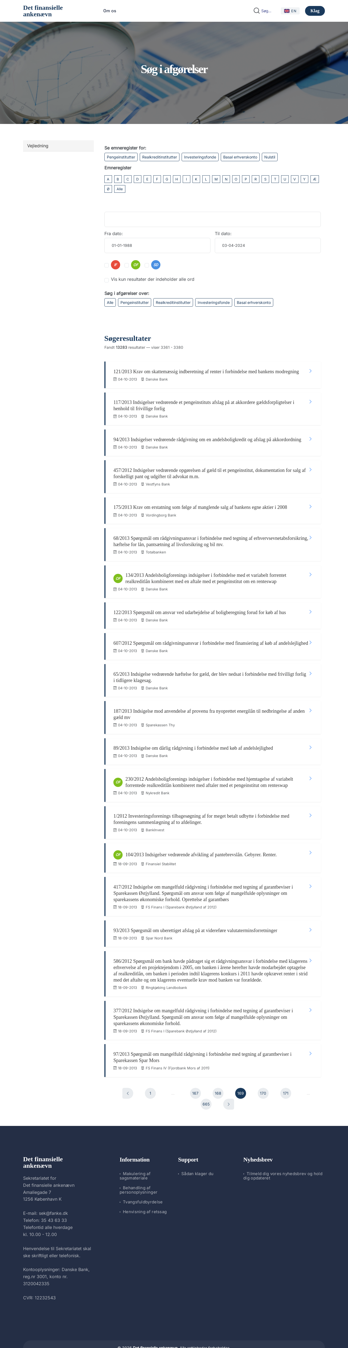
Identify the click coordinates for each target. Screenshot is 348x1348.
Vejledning (37, 145)
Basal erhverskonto (240, 157)
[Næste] (228, 1085)
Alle (120, 189)
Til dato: (223, 233)
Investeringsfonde (200, 157)
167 (195, 1074)
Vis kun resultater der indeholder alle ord (152, 279)
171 (285, 1074)
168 (218, 1074)
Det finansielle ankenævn (43, 11)
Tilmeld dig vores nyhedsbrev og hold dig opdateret (282, 1157)
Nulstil (269, 157)
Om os (109, 11)
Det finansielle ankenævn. (156, 1329)
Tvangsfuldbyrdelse (143, 1183)
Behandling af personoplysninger (138, 1171)
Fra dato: (113, 233)
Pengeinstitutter (121, 157)
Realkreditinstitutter (159, 157)
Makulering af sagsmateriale (135, 1157)
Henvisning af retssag (145, 1193)
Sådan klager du (197, 1155)
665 (206, 1085)
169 (240, 1074)
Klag (314, 10)
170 (263, 1074)
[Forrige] (127, 1074)
